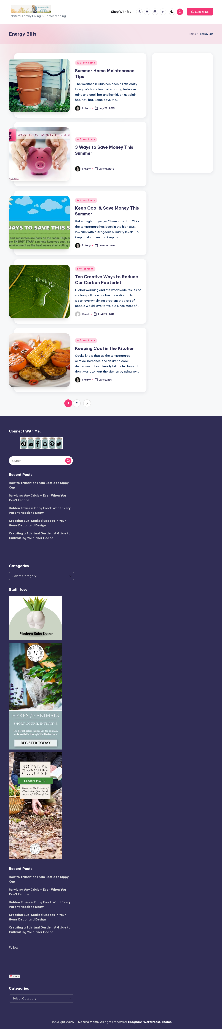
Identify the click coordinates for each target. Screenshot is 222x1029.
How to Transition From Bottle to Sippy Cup (39, 485)
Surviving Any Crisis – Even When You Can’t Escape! (37, 498)
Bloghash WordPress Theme (150, 1022)
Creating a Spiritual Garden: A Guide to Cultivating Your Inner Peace (39, 535)
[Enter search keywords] (41, 460)
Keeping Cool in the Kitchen (105, 348)
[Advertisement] (182, 112)
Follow (13, 947)
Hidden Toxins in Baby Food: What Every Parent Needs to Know (40, 510)
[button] (200, 11)
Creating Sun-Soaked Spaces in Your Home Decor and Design (37, 523)
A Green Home (86, 62)
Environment (85, 268)
